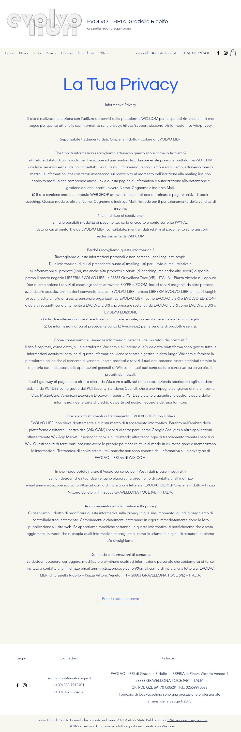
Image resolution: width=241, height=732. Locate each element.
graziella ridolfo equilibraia (109, 28)
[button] (233, 52)
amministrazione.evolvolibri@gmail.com (68, 485)
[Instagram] (225, 52)
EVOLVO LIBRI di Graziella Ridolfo (127, 21)
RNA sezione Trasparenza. (187, 720)
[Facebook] (218, 52)
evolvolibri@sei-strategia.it (156, 53)
